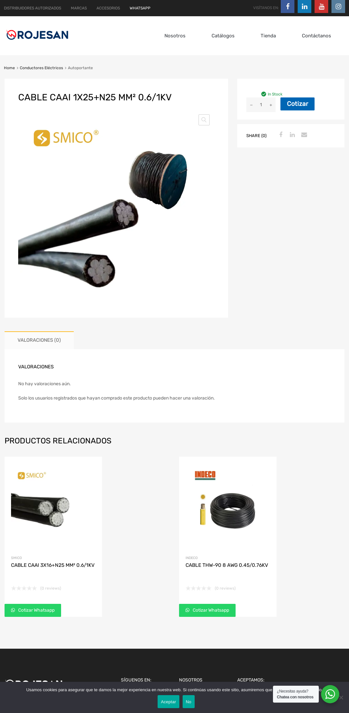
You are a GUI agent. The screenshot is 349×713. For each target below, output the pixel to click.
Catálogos (223, 36)
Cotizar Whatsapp (36, 610)
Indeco (192, 558)
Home (9, 68)
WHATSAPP (140, 8)
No (188, 701)
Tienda (268, 36)
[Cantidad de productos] (261, 104)
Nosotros (175, 36)
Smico (16, 558)
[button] (204, 119)
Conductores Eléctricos (41, 68)
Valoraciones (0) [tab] (39, 340)
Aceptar (168, 701)
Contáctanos (316, 36)
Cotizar (297, 104)
